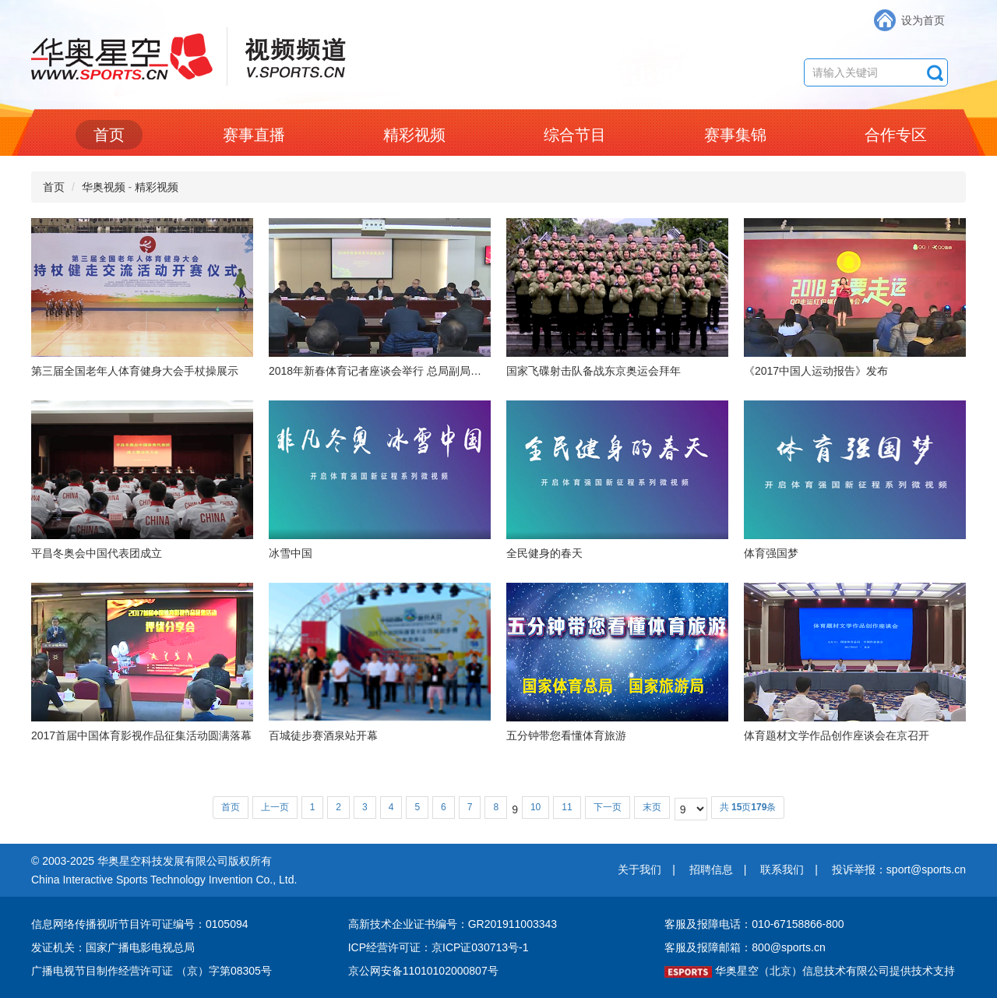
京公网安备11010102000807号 (423, 970)
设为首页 (923, 20)
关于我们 (639, 869)
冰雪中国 (290, 553)
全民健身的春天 (544, 553)
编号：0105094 (210, 924)
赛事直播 (254, 134)
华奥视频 (103, 187)
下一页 (608, 807)
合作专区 (896, 134)
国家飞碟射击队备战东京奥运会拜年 (593, 371)
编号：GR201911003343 (496, 924)
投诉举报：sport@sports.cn (899, 869)
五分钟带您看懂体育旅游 (566, 735)
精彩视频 (414, 134)
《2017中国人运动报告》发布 (816, 371)
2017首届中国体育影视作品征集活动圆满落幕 (141, 735)
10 (535, 807)
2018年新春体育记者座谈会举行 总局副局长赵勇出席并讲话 (413, 371)
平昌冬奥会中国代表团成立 (96, 553)
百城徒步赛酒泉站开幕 (323, 735)
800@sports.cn (788, 947)
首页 (109, 134)
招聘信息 (711, 869)
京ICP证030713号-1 (480, 947)
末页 (652, 807)
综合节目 (575, 134)
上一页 (275, 807)
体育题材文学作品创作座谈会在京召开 (836, 735)
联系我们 (782, 869)
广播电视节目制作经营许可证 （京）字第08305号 (151, 970)
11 (567, 807)
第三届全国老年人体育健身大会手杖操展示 (134, 371)
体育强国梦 (771, 553)
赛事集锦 (735, 134)
